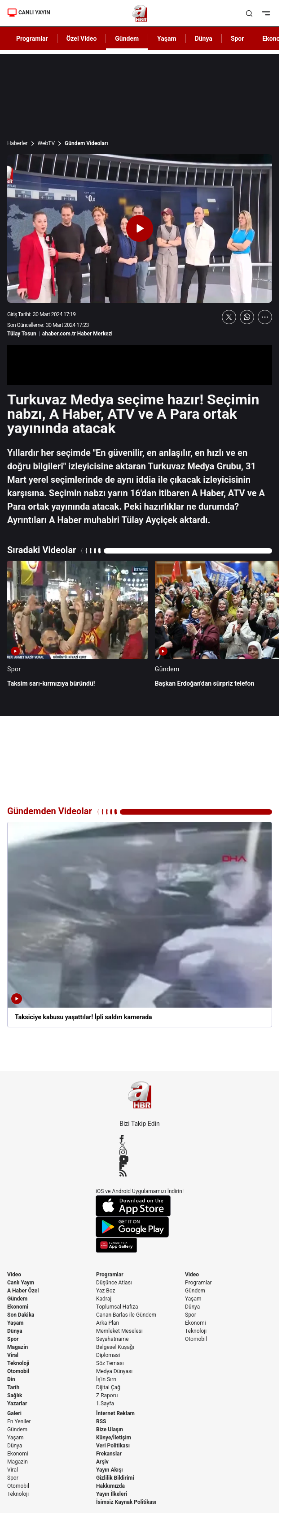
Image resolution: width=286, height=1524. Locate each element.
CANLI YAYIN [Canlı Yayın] (28, 13)
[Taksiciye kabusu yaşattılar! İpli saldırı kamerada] (139, 924)
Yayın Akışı (109, 1470)
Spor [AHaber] (237, 38)
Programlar (109, 1274)
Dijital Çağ (108, 1387)
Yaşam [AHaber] (166, 38)
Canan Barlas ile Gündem (126, 1315)
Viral (12, 1355)
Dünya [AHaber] (203, 38)
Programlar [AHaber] (32, 38)
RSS (101, 1421)
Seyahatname (112, 1339)
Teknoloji (18, 1363)
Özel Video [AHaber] (81, 38)
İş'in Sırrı (106, 1379)
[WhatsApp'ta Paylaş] (247, 317)
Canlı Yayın (20, 1282)
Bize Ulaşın (109, 1429)
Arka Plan (107, 1323)
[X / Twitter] (139, 1145)
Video (14, 1274)
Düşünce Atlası (114, 1282)
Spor (12, 1339)
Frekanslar (109, 1454)
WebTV (46, 143)
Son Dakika (21, 1315)
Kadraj (103, 1299)
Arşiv (102, 1462)
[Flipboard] (139, 1165)
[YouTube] (139, 1159)
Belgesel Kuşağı (115, 1347)
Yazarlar (17, 1403)
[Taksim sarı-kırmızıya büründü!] (77, 628)
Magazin (17, 1347)
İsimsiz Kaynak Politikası (126, 1502)
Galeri (14, 1413)
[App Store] (140, 1205)
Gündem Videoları (86, 143)
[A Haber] (140, 13)
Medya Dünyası (114, 1371)
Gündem (17, 1299)
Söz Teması (110, 1363)
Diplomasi (108, 1355)
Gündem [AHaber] (127, 38)
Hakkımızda (110, 1486)
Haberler (17, 143)
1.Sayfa (105, 1403)
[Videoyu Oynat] (139, 228)
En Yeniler (19, 1421)
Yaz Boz (105, 1291)
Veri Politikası (113, 1445)
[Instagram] (139, 1152)
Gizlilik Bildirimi (115, 1478)
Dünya (14, 1331)
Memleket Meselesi (119, 1331)
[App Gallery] (140, 1245)
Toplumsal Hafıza (117, 1307)
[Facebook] (139, 1138)
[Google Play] (140, 1227)
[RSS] (139, 1172)
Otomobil (18, 1371)
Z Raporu (107, 1395)
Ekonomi (17, 1307)
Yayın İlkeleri (111, 1494)
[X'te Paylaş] (229, 317)
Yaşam (15, 1323)
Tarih (13, 1387)
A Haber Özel (23, 1291)
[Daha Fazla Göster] (265, 317)
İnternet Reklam (115, 1413)
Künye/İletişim (113, 1437)
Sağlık (14, 1395)
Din (11, 1379)
